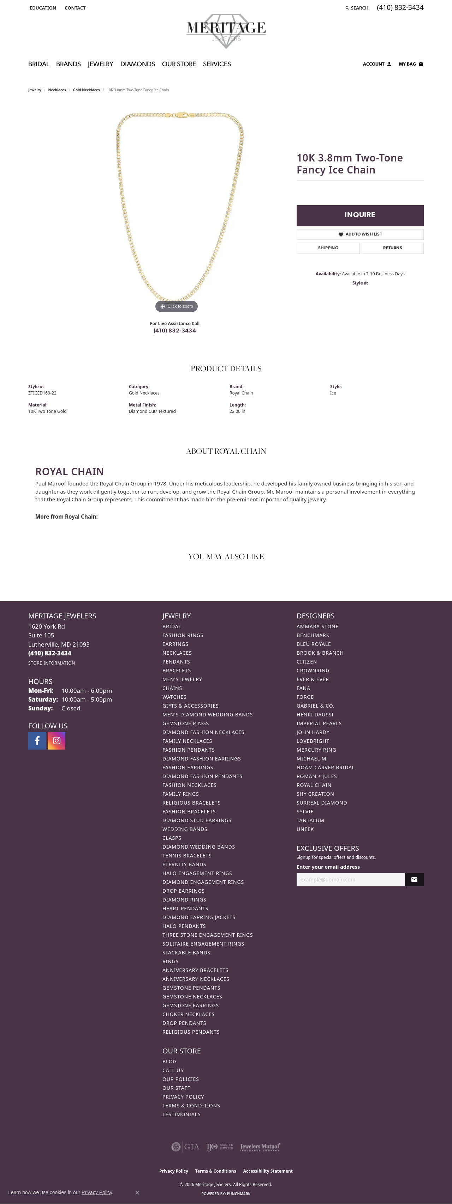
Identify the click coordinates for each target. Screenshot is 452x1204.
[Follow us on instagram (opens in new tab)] (56, 741)
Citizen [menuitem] (307, 661)
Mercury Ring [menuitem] (316, 749)
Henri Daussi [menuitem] (315, 714)
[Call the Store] (49, 653)
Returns (392, 248)
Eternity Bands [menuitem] (184, 864)
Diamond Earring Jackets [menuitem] (199, 917)
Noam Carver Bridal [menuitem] (326, 767)
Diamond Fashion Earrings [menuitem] (201, 758)
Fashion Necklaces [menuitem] (189, 785)
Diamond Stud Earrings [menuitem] (197, 820)
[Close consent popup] (137, 1193)
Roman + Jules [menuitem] (317, 776)
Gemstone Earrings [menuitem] (190, 1005)
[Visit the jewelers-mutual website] (260, 1147)
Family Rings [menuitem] (180, 793)
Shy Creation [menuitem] (315, 793)
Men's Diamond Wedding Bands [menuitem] (207, 714)
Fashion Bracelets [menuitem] (189, 811)
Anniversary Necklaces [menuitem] (196, 979)
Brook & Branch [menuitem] (320, 652)
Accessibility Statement (268, 1171)
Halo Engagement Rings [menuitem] (197, 873)
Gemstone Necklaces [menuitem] (192, 996)
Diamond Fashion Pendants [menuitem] (202, 776)
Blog (169, 1061)
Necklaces (57, 89)
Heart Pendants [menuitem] (185, 908)
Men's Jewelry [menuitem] (182, 679)
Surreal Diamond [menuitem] (322, 802)
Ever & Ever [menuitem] (313, 679)
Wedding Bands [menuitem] (184, 829)
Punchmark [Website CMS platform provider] (239, 1193)
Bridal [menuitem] (172, 626)
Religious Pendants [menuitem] (191, 1031)
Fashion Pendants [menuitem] (188, 749)
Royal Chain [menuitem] (314, 785)
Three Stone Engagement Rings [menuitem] (207, 934)
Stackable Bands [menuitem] (186, 952)
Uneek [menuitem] (305, 829)
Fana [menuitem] (303, 688)
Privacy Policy (183, 1096)
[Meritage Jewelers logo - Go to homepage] (226, 31)
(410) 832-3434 (175, 331)
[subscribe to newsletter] (414, 879)
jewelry (34, 89)
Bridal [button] (38, 64)
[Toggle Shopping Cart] (411, 65)
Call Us (173, 1070)
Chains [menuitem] (172, 688)
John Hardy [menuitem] (313, 732)
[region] (176, 209)
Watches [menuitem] (174, 696)
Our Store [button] (179, 64)
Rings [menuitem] (170, 961)
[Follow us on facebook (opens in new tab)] (37, 741)
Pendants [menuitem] (176, 661)
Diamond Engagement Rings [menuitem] (203, 882)
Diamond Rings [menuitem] (184, 899)
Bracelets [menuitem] (176, 670)
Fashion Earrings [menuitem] (187, 767)
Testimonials (181, 1114)
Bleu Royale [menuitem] (314, 644)
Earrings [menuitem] (175, 644)
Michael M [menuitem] (311, 758)
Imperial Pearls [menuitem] (319, 723)
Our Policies (180, 1079)
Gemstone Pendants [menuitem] (191, 987)
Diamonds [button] (137, 64)
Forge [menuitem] (305, 696)
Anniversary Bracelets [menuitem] (195, 970)
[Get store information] (51, 663)
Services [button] (217, 64)
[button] (42, 8)
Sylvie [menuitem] (305, 811)
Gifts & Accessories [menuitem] (190, 705)
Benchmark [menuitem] (313, 635)
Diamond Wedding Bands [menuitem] (198, 846)
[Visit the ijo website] (220, 1147)
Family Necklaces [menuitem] (187, 741)
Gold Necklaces (86, 89)
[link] (74, 8)
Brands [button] (68, 64)
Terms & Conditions (191, 1105)
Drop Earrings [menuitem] (183, 890)
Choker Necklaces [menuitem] (188, 1014)
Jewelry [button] (100, 64)
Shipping (328, 248)
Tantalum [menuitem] (311, 820)
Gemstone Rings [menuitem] (185, 723)
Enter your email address (328, 866)
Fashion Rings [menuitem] (182, 635)
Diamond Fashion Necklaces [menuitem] (203, 732)
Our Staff (176, 1087)
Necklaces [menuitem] (177, 652)
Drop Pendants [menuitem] (184, 1023)
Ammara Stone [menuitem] (318, 626)
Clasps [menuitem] (172, 838)
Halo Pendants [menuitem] (184, 926)
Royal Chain (241, 393)
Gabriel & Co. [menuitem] (315, 705)
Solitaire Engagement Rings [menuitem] (203, 943)
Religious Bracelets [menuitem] (191, 802)
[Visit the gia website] (185, 1147)
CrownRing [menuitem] (313, 670)
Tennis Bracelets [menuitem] (187, 855)
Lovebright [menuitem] (313, 741)
